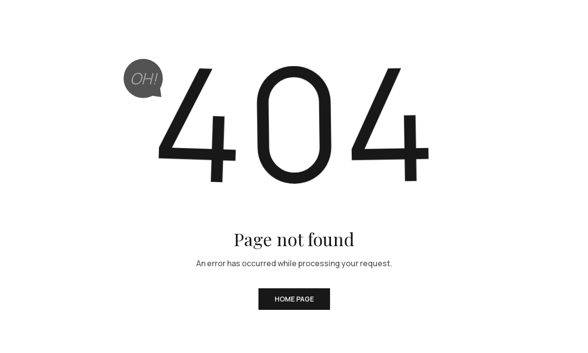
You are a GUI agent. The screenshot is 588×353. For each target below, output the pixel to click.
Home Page (294, 298)
